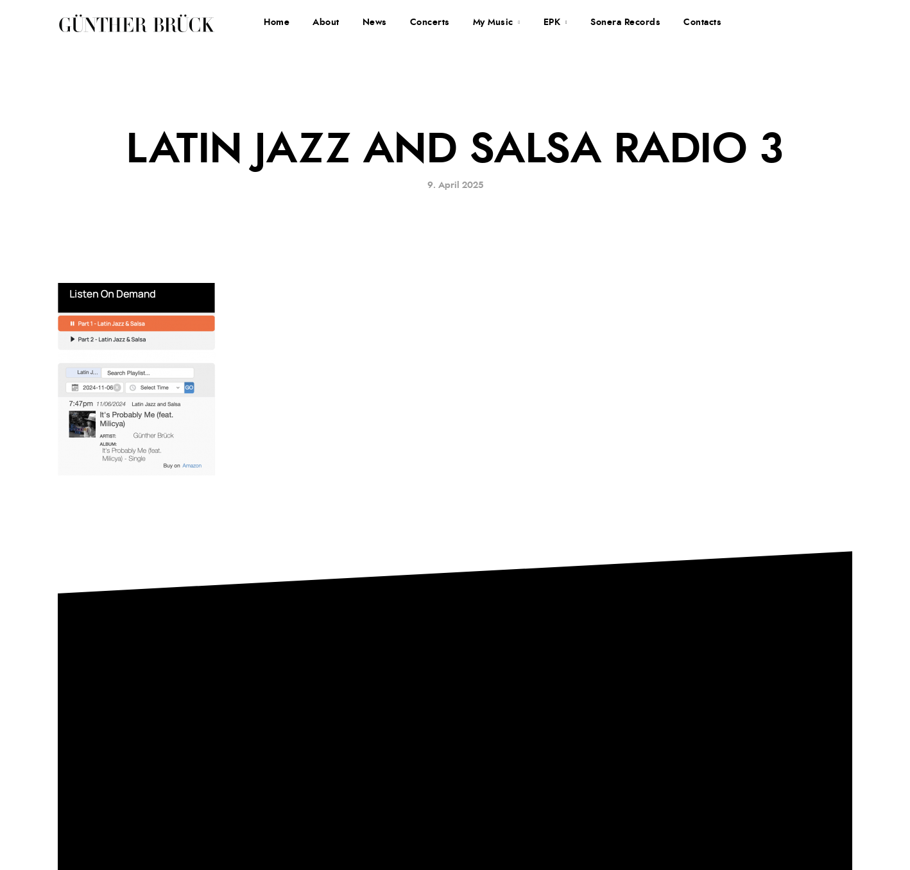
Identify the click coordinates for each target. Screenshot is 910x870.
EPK (552, 22)
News (375, 22)
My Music (493, 22)
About (326, 22)
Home (276, 22)
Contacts (702, 22)
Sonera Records (625, 22)
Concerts (430, 22)
